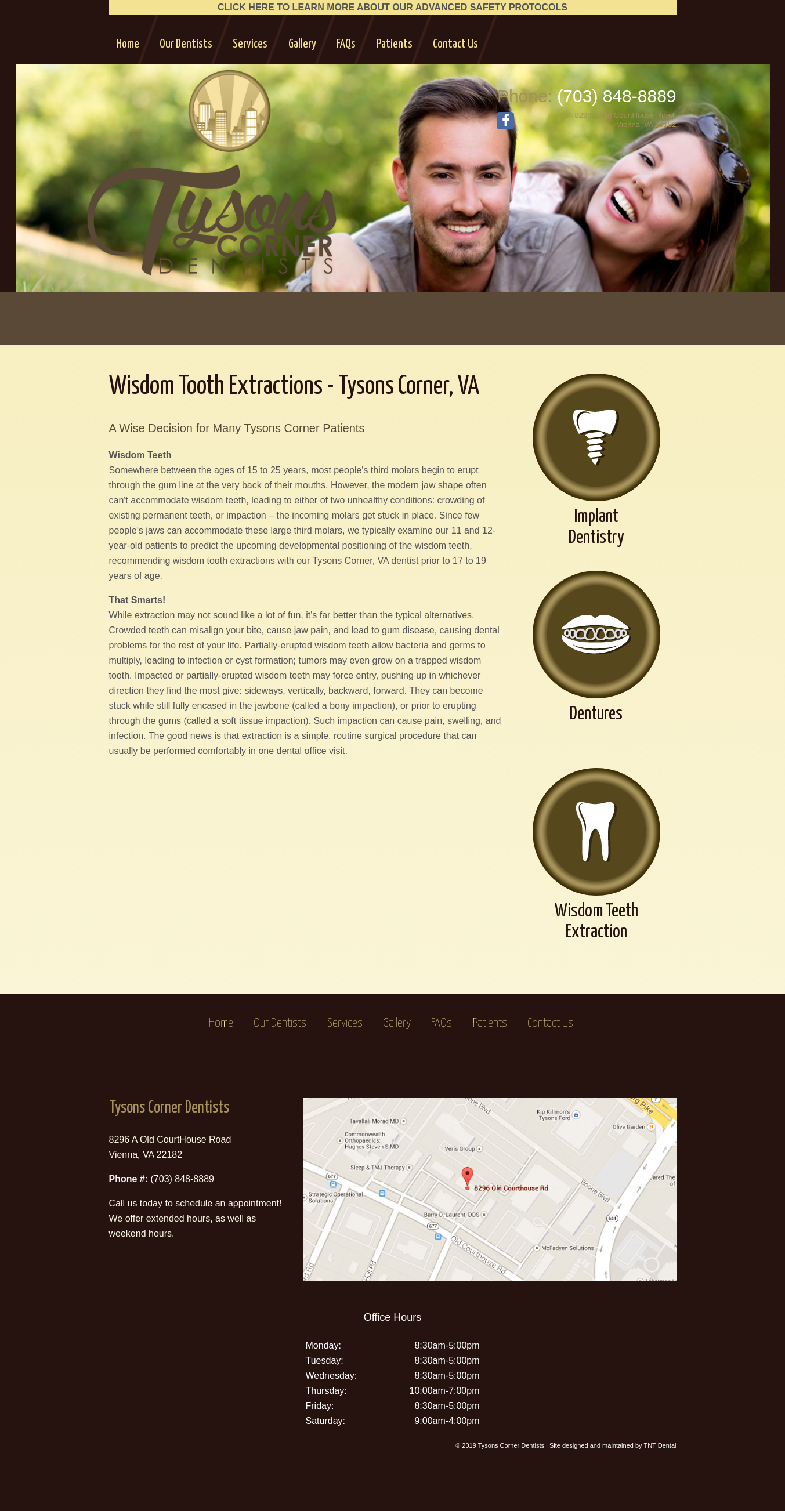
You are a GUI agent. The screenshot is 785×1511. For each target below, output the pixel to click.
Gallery (302, 44)
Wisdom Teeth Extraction (596, 854)
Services (250, 44)
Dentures (596, 647)
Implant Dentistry (596, 460)
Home (128, 44)
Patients (395, 44)
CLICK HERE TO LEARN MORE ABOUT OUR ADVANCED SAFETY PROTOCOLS (392, 7)
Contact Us (455, 44)
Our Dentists (186, 44)
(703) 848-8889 (616, 96)
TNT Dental (659, 1445)
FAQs (346, 44)
